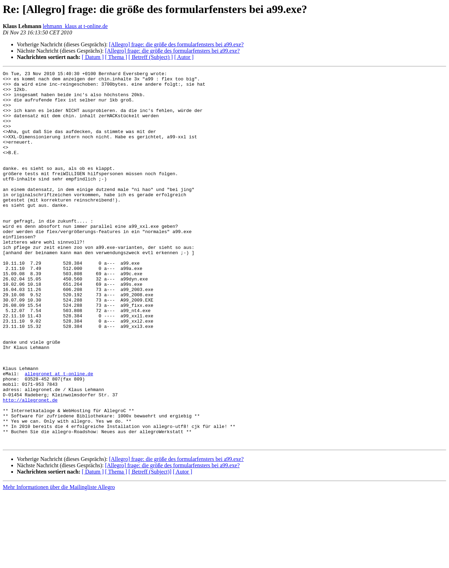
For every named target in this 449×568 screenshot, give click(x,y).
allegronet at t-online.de (59, 434)
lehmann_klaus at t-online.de (75, 26)
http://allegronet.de (30, 466)
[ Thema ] (116, 57)
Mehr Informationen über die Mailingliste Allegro (59, 562)
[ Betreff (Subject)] (149, 546)
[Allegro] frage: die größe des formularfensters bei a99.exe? (176, 44)
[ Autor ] (184, 57)
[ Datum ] (92, 57)
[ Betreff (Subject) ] (150, 57)
